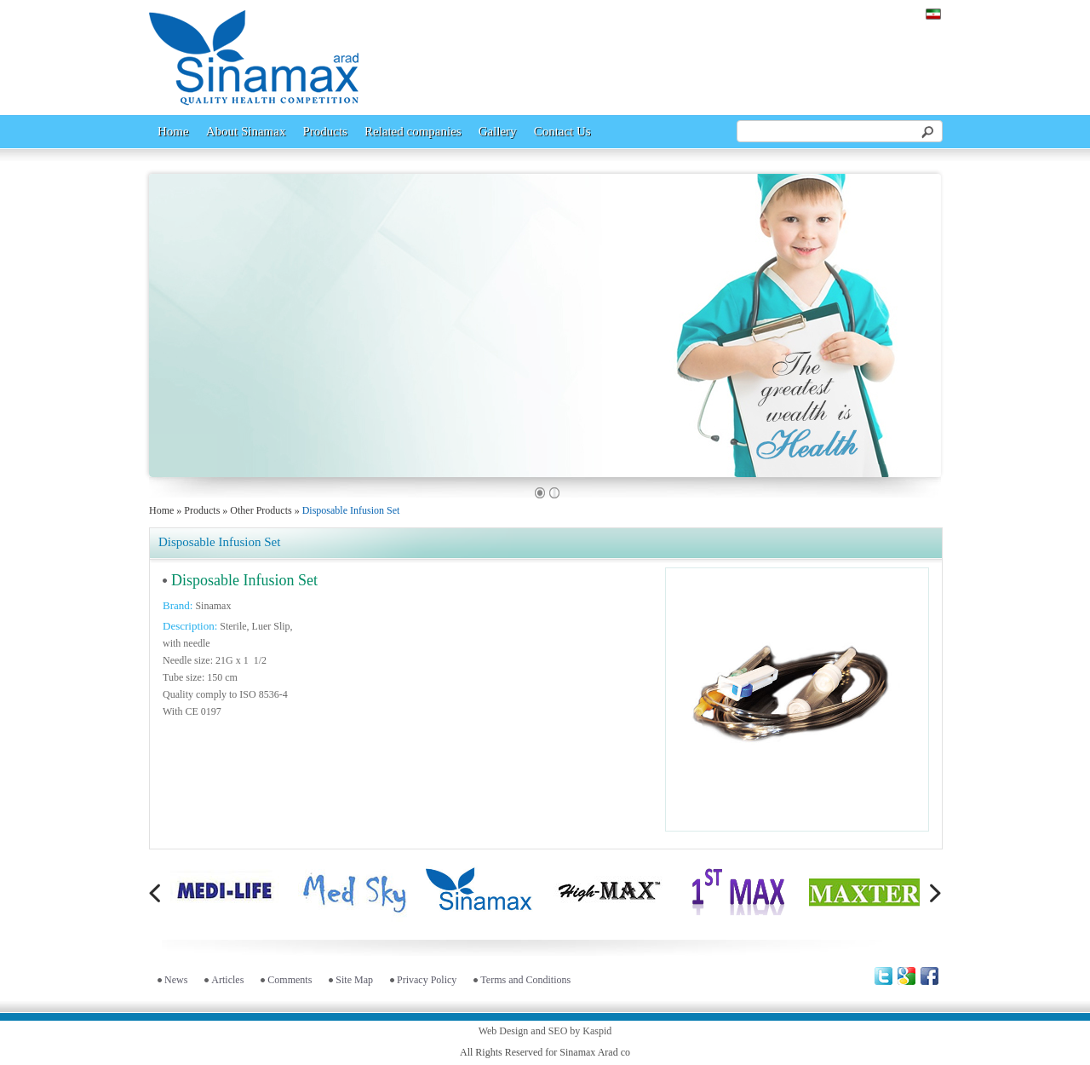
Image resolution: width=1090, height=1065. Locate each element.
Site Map (354, 980)
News (175, 980)
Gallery (498, 131)
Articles (227, 980)
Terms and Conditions (525, 980)
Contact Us (562, 131)
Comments (289, 980)
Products (324, 131)
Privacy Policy (426, 980)
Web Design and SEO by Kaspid (545, 1031)
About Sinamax (246, 131)
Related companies (413, 131)
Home (173, 131)
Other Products (260, 510)
